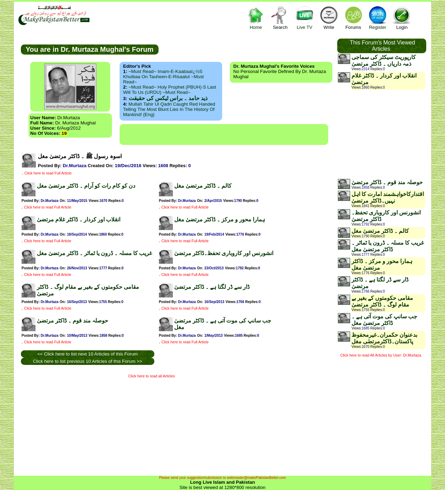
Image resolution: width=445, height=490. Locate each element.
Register (377, 17)
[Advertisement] (224, 134)
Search (280, 17)
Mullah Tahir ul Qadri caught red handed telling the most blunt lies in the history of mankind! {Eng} (169, 109)
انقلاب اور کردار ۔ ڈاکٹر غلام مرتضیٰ (78, 219)
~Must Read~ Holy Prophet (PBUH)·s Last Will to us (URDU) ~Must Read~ (169, 89)
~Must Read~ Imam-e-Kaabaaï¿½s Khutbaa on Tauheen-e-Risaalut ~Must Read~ (163, 76)
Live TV (304, 17)
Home (256, 17)
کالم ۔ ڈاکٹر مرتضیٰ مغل (203, 186)
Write (329, 17)
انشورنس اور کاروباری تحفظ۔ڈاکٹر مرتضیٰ (223, 253)
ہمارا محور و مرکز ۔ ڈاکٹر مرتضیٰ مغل (219, 219)
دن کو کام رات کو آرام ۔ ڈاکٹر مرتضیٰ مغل (86, 186)
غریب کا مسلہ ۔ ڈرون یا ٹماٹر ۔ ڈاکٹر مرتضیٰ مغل (94, 253)
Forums (353, 17)
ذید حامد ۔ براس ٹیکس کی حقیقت (168, 98)
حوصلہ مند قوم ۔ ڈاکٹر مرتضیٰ (72, 321)
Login (402, 17)
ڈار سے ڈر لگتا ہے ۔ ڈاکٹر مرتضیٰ (212, 287)
